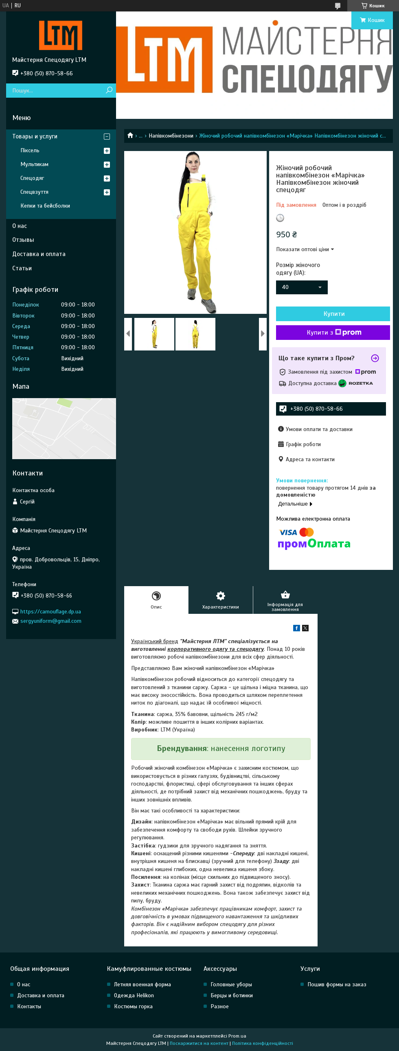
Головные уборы (231, 984)
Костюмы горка (133, 1006)
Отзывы (23, 239)
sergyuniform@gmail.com (50, 620)
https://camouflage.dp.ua (50, 611)
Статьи (22, 268)
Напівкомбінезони (171, 135)
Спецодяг (32, 178)
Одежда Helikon (134, 995)
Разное (219, 1006)
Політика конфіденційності (262, 1043)
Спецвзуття (34, 191)
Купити (334, 314)
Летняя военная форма (142, 984)
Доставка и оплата (39, 254)
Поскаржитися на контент (199, 1043)
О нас (19, 226)
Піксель (29, 150)
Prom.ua (237, 1036)
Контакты (29, 1006)
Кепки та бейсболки (45, 205)
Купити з (334, 332)
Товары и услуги (34, 136)
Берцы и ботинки (231, 995)
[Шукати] (109, 90)
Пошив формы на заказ (336, 984)
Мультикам (34, 164)
